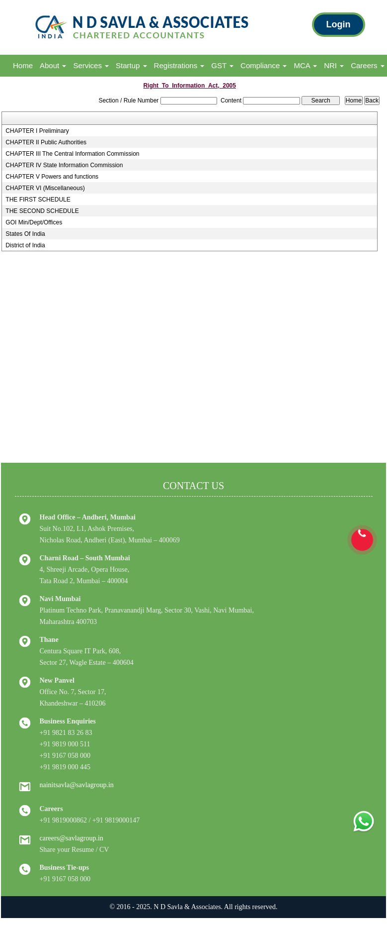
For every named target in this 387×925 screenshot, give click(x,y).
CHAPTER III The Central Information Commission (72, 153)
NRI (334, 65)
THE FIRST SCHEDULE (37, 199)
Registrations (179, 65)
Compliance (263, 65)
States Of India (25, 233)
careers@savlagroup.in (71, 838)
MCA (305, 65)
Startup (131, 65)
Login (338, 24)
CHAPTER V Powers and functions (51, 176)
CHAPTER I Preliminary (37, 130)
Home (23, 65)
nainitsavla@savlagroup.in (77, 785)
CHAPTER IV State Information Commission (64, 165)
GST (222, 65)
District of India (25, 245)
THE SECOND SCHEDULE (41, 210)
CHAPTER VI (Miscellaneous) (44, 188)
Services (91, 65)
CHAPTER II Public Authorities (45, 142)
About (53, 65)
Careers (368, 65)
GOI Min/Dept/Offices (33, 222)
